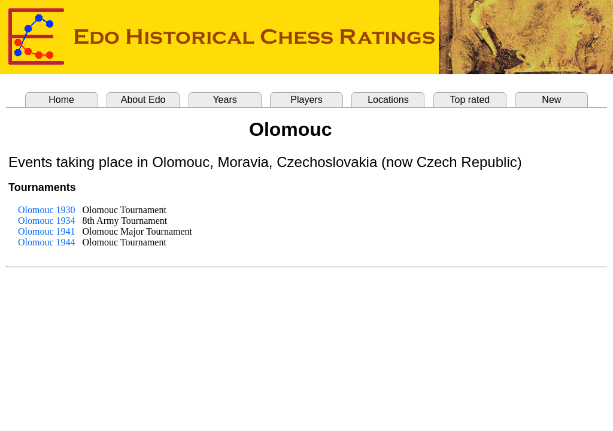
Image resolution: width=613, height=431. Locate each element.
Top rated (470, 100)
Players (306, 100)
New (551, 100)
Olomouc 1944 (46, 242)
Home (61, 100)
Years (224, 100)
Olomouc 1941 (46, 231)
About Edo (143, 100)
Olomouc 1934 (46, 221)
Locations (388, 100)
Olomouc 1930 (46, 210)
